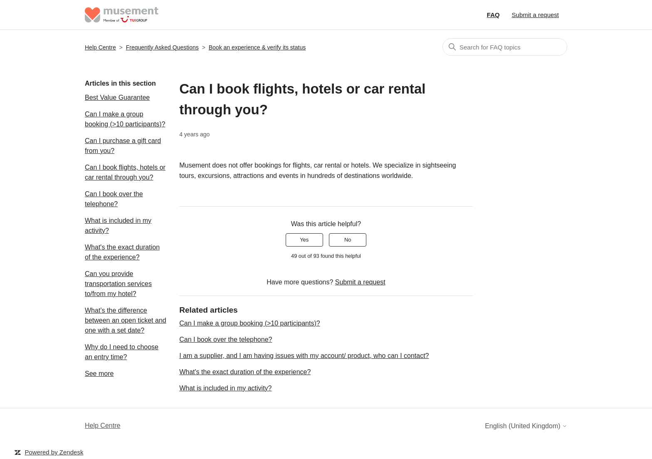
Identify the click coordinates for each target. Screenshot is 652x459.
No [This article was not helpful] (347, 240)
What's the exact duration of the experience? (122, 252)
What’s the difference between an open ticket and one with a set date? (125, 320)
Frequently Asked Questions (162, 47)
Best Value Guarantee (117, 97)
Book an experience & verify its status (257, 47)
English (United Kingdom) (526, 425)
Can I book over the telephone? (114, 198)
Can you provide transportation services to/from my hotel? (118, 283)
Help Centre (100, 47)
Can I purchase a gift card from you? (123, 145)
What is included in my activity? (118, 225)
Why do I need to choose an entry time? (121, 351)
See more (99, 373)
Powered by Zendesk (54, 452)
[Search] (505, 47)
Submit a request (535, 14)
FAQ (493, 14)
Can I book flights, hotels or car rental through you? (125, 172)
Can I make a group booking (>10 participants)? (125, 119)
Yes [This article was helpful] (304, 240)
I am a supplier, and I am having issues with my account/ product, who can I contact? (304, 355)
